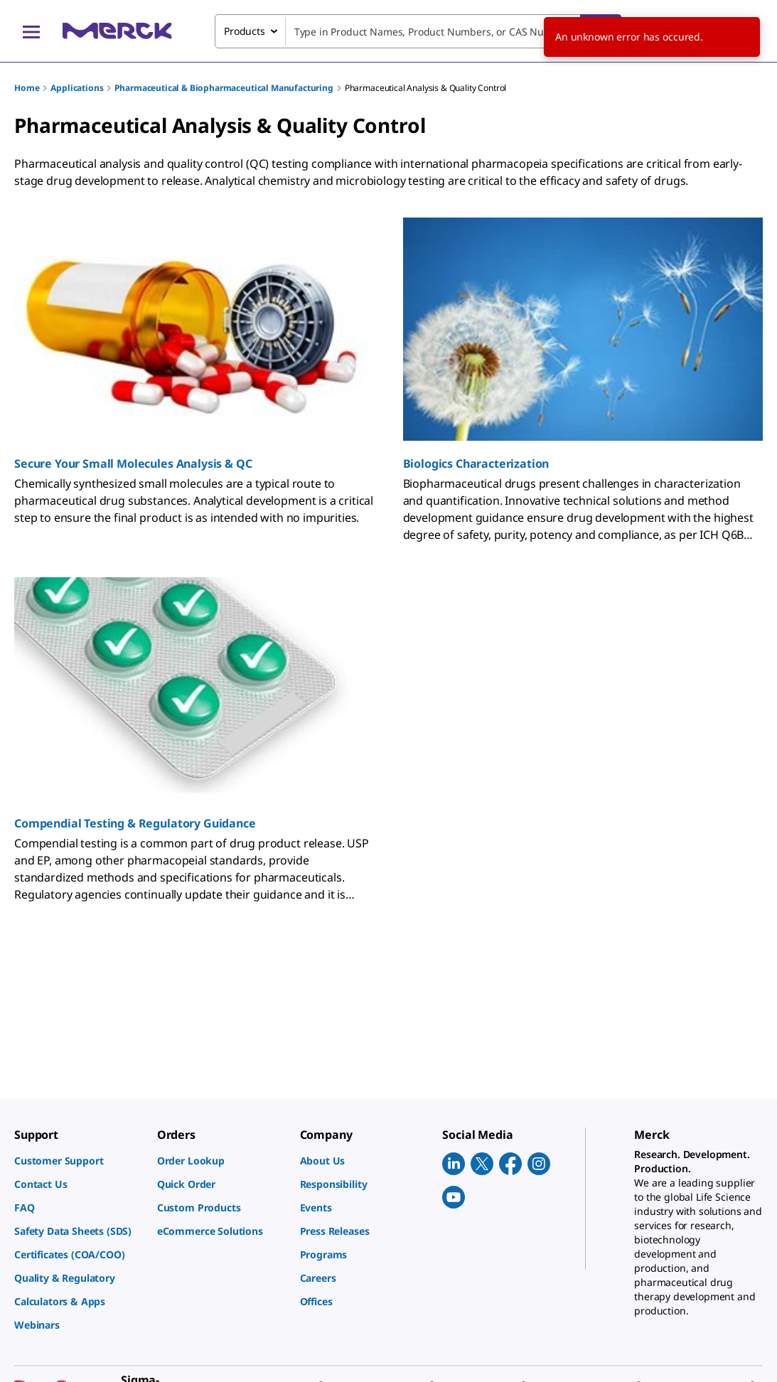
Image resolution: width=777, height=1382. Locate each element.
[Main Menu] (31, 31)
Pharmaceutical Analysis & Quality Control (425, 88)
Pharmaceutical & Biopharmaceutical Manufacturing (223, 88)
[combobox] (418, 31)
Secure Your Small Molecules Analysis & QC (133, 463)
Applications (76, 88)
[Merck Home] (117, 31)
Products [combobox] (244, 31)
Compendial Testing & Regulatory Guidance (135, 823)
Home (26, 88)
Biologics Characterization (476, 463)
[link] (78, 1160)
